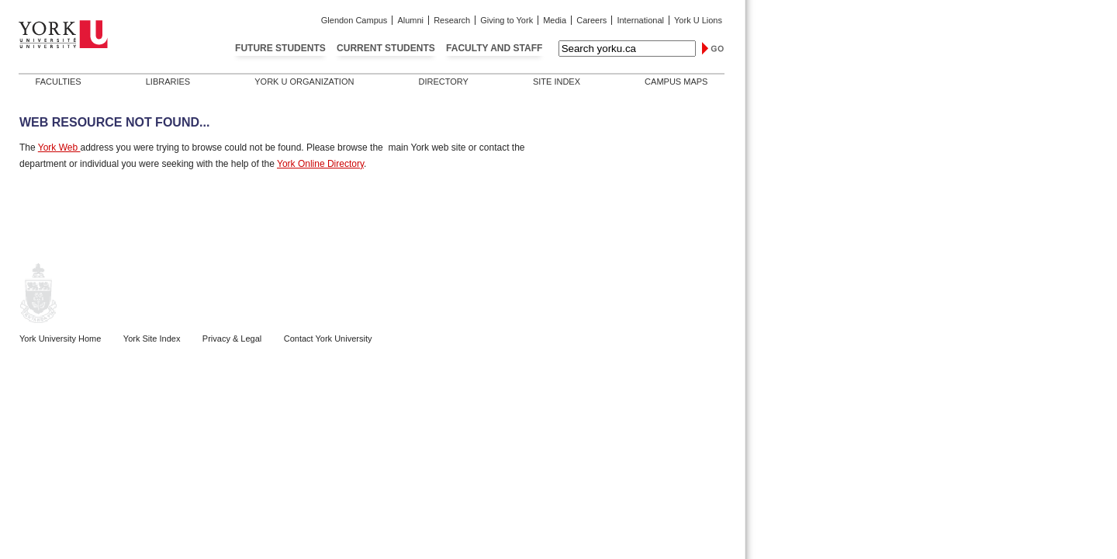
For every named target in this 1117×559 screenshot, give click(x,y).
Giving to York (506, 20)
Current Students (386, 48)
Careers (591, 20)
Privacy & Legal (231, 338)
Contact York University (328, 338)
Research (452, 20)
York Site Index (152, 338)
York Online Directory (320, 163)
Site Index (556, 81)
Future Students (280, 48)
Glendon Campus (354, 20)
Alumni (410, 20)
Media (554, 20)
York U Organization (304, 81)
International (640, 20)
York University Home (60, 338)
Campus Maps (676, 81)
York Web (59, 147)
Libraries (168, 81)
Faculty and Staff (494, 48)
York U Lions (698, 20)
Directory (443, 81)
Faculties (58, 81)
